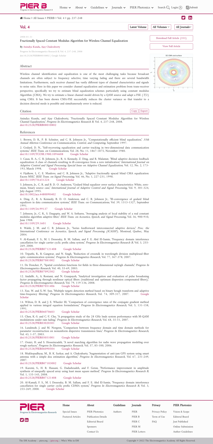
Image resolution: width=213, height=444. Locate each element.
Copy (134, 111)
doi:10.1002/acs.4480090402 (38, 194)
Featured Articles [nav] (71, 417)
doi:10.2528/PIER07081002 (37, 260)
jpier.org (54, 441)
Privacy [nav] (156, 405)
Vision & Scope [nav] (181, 412)
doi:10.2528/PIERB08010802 (35, 56)
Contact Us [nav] (93, 432)
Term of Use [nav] (158, 417)
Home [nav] (65, 8)
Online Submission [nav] (183, 426)
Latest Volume (138, 27)
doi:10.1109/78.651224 (34, 180)
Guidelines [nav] (99, 8)
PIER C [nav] (136, 421)
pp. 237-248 (74, 18)
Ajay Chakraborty (50, 47)
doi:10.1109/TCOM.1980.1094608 (41, 154)
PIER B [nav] (135, 417)
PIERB (51, 18)
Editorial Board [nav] (95, 421)
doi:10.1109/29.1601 (33, 223)
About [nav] (80, 8)
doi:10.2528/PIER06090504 (37, 349)
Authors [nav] (117, 412)
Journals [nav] (118, 8)
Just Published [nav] (180, 421)
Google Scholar (59, 56)
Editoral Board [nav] (181, 417)
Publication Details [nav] (97, 417)
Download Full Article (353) (171, 38)
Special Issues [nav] (70, 412)
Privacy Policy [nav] (159, 412)
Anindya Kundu (31, 47)
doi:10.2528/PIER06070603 (37, 312)
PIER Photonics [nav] (141, 8)
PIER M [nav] (136, 426)
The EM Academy (27, 441)
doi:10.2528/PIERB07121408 (38, 249)
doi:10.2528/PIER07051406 (37, 286)
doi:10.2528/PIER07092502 (37, 271)
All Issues (38, 18)
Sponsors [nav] (91, 426)
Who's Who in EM (70, 441)
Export (144, 111)
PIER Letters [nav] (138, 432)
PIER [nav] (134, 412)
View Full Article (171, 46)
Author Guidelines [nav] (183, 432)
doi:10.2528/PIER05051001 (37, 337)
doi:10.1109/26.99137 (34, 209)
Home (27, 18)
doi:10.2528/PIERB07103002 (38, 363)
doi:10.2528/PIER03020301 (37, 323)
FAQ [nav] (154, 421)
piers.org (43, 441)
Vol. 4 (60, 18)
